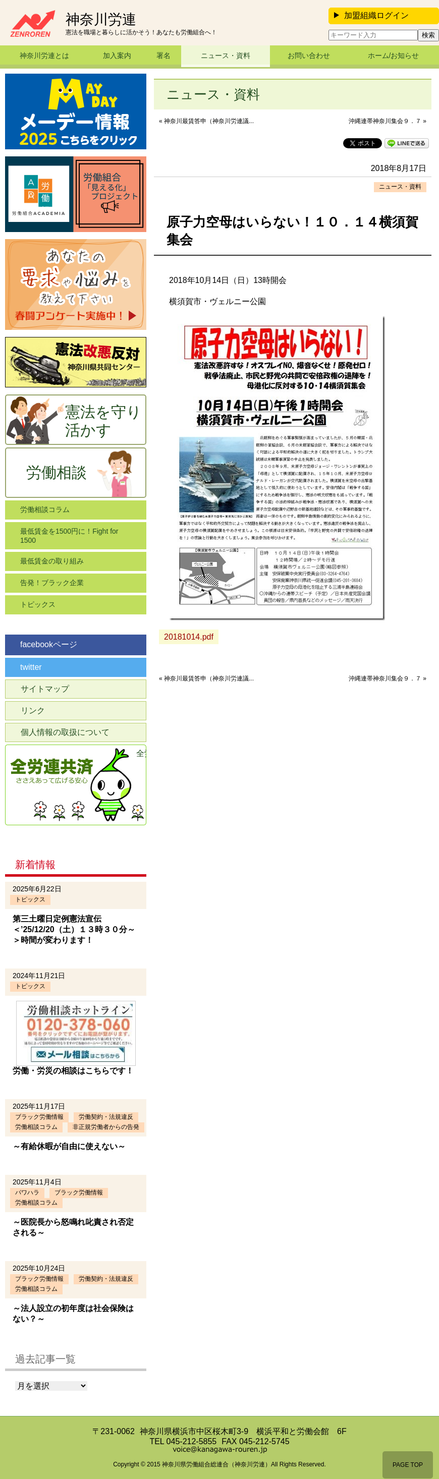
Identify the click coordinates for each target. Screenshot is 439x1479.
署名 (163, 55)
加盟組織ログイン (371, 15)
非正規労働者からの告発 (106, 1126)
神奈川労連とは (44, 55)
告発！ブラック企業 (52, 583)
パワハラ (27, 1192)
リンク (33, 710)
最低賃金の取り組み (52, 561)
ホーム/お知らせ (393, 55)
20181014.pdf (188, 637)
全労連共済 (141, 753)
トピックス (38, 604)
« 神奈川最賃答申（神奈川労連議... (206, 121)
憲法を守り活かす (103, 421)
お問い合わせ (309, 55)
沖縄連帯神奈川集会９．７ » (387, 121)
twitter (31, 667)
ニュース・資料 (225, 55)
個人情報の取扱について (65, 732)
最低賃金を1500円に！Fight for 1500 (69, 535)
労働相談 (56, 472)
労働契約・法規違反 (106, 1116)
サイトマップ (45, 689)
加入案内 (117, 55)
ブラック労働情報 (39, 1116)
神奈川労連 (101, 20)
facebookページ (48, 644)
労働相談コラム (45, 509)
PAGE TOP (408, 1464)
